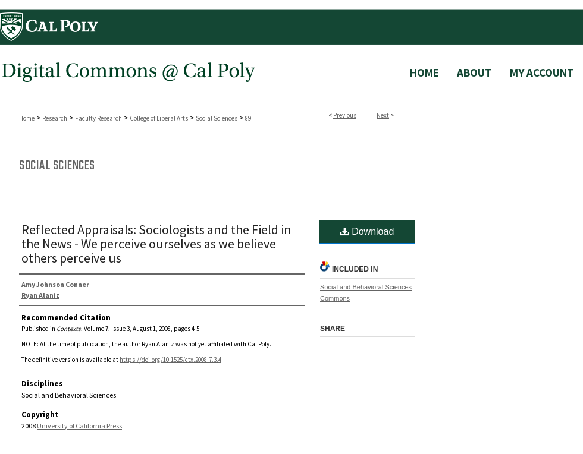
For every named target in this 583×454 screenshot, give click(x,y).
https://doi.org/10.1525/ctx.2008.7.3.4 (170, 359)
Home (27, 118)
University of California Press (79, 425)
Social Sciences (216, 118)
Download (367, 231)
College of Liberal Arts (159, 118)
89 (248, 118)
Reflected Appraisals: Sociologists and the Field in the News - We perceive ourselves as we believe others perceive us (156, 243)
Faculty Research (98, 118)
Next (383, 115)
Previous (344, 115)
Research (54, 118)
